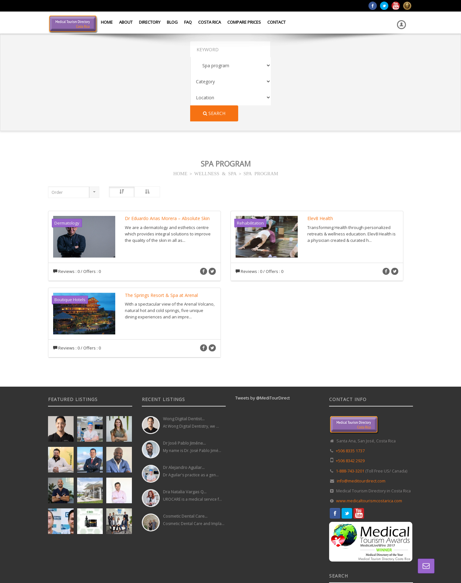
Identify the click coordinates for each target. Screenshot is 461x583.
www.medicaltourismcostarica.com (369, 436)
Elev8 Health (320, 154)
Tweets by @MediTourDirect (262, 334)
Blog (172, 22)
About (126, 22)
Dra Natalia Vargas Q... (184, 428)
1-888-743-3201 (350, 407)
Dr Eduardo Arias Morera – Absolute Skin (167, 154)
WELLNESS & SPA (215, 109)
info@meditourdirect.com (361, 417)
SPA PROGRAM (261, 109)
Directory (149, 22)
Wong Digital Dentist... (184, 354)
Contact (276, 22)
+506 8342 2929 (350, 396)
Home (107, 22)
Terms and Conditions (394, 563)
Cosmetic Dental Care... (185, 452)
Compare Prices (244, 22)
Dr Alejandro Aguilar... (184, 403)
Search (391, 49)
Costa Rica (209, 22)
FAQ (188, 22)
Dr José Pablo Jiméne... (184, 379)
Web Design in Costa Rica (202, 563)
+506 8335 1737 (350, 387)
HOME (180, 109)
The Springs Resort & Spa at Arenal (161, 231)
